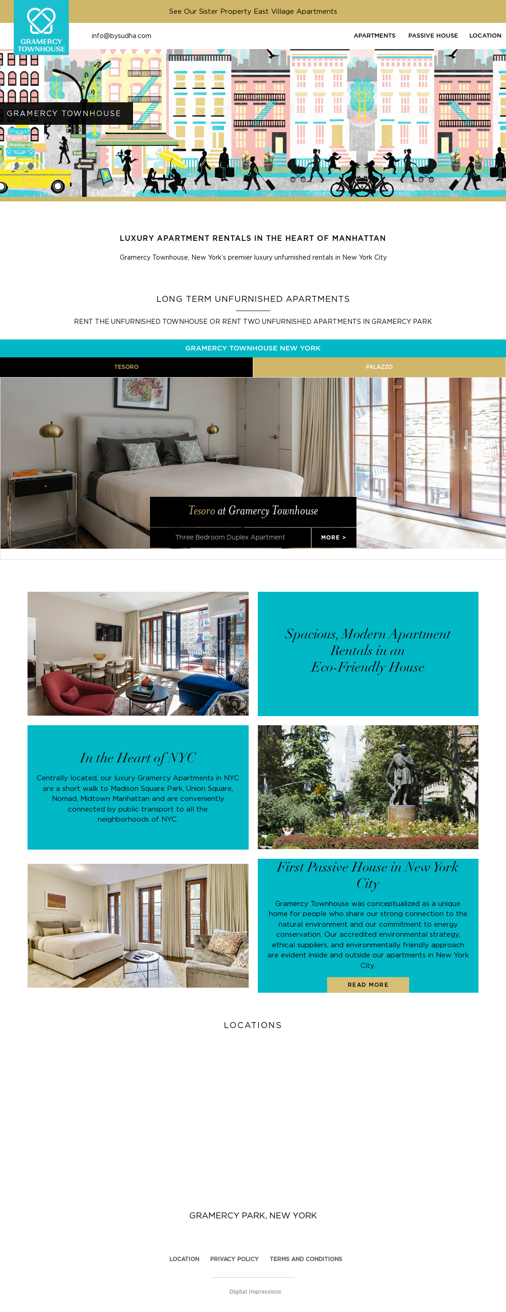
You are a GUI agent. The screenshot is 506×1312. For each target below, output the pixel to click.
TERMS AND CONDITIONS (306, 1248)
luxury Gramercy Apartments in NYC (176, 767)
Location (184, 1248)
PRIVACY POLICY (234, 1248)
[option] (253, 111)
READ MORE (368, 974)
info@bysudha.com (121, 35)
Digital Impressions (255, 1281)
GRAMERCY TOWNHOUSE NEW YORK (253, 348)
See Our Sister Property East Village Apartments (253, 11)
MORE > (333, 527)
